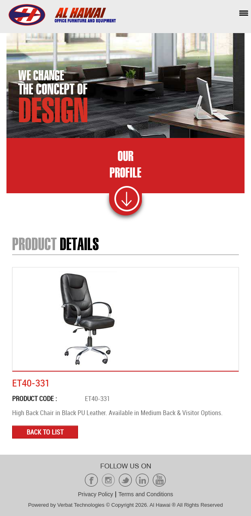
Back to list (45, 432)
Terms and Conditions (145, 494)
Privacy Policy (95, 494)
